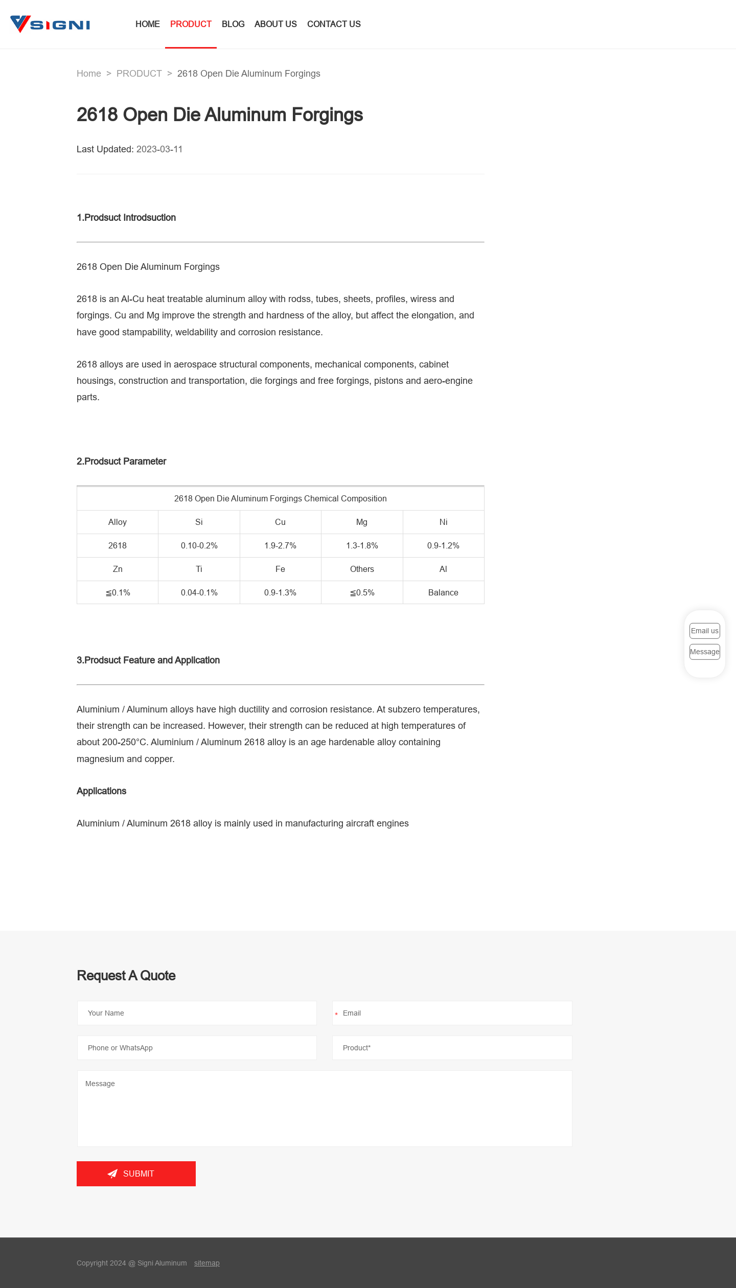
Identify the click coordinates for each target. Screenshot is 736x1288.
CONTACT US (334, 24)
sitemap (207, 1263)
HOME (147, 24)
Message (705, 652)
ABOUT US (276, 24)
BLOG (233, 24)
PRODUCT (191, 24)
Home (89, 73)
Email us (705, 631)
